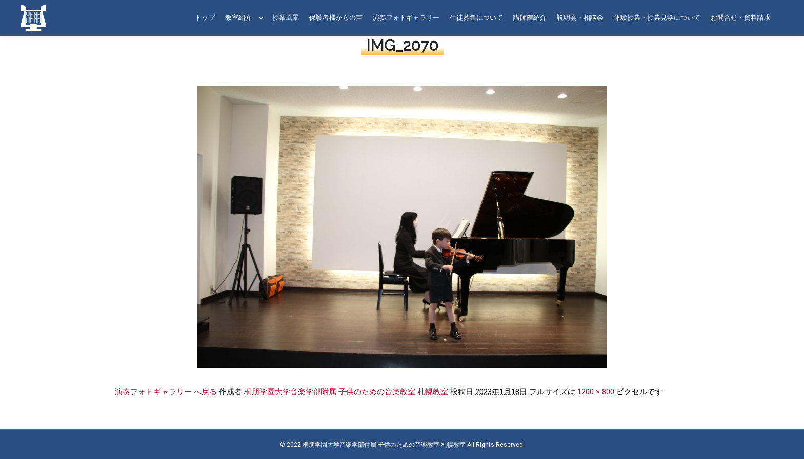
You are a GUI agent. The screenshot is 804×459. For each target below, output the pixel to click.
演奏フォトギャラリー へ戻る (166, 392)
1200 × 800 (595, 392)
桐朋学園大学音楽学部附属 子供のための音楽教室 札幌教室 (346, 392)
